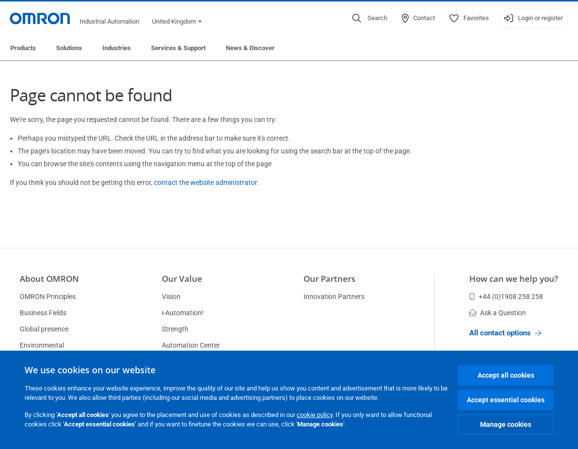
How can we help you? (513, 278)
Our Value (182, 278)
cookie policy (315, 415)
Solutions (69, 48)
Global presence (44, 329)
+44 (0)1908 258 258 (506, 296)
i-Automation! (183, 313)
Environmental (42, 345)
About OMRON (49, 278)
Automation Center (191, 345)
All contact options (505, 333)
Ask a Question (497, 313)
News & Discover (250, 48)
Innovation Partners (334, 296)
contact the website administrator (205, 182)
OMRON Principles (48, 296)
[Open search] (369, 18)
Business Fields (43, 313)
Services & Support (178, 48)
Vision (171, 296)
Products (23, 48)
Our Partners (329, 278)
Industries (116, 48)
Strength (175, 329)
